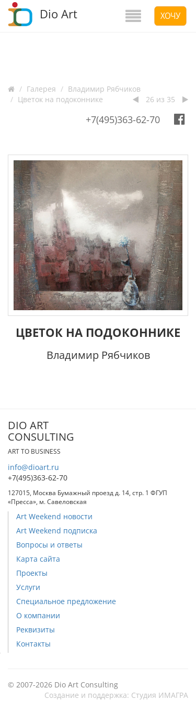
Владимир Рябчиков (104, 89)
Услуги (28, 587)
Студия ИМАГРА (159, 695)
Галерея (41, 89)
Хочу (170, 15)
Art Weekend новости (54, 516)
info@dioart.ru (33, 467)
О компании (38, 615)
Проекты (32, 573)
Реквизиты (35, 630)
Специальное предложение (66, 601)
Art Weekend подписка (56, 530)
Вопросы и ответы (49, 545)
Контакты (33, 644)
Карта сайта (38, 559)
